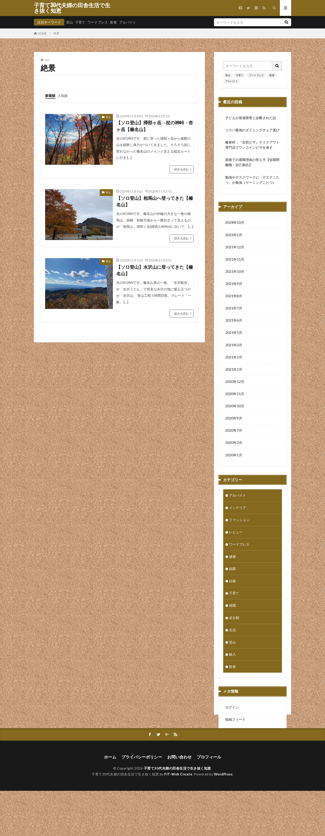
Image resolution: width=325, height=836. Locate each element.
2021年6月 (233, 321)
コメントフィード (238, 732)
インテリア (237, 508)
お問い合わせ (179, 802)
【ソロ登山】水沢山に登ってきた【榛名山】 (154, 270)
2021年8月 (233, 296)
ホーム (110, 802)
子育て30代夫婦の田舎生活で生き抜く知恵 (72, 7)
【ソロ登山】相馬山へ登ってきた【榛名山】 (154, 201)
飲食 (113, 22)
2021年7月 (233, 308)
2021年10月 (234, 272)
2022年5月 (233, 235)
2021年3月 (233, 345)
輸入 (232, 655)
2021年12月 (234, 247)
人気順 (63, 96)
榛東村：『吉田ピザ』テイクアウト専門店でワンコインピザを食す (252, 144)
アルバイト (127, 22)
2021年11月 (234, 260)
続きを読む (181, 169)
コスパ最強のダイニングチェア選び (252, 130)
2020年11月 (234, 394)
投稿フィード (235, 720)
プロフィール (209, 802)
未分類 (234, 618)
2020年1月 (233, 455)
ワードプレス (98, 22)
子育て (80, 22)
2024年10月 (234, 223)
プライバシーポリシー (141, 802)
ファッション (239, 520)
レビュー (236, 532)
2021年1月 (233, 370)
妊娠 (232, 581)
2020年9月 (233, 419)
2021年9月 (233, 284)
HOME (42, 33)
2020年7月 (233, 431)
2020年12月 (234, 382)
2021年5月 (233, 333)
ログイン (232, 708)
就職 (232, 606)
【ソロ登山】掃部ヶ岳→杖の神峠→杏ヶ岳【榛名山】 (154, 126)
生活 (232, 630)
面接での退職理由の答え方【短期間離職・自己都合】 (252, 162)
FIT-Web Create (178, 819)
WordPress (223, 819)
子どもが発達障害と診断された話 (250, 118)
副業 (232, 569)
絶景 (56, 33)
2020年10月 (234, 406)
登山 (69, 22)
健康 (232, 557)
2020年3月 (233, 443)
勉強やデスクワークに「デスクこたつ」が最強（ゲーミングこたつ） (252, 179)
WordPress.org (237, 744)
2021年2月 (233, 358)
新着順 (50, 96)
